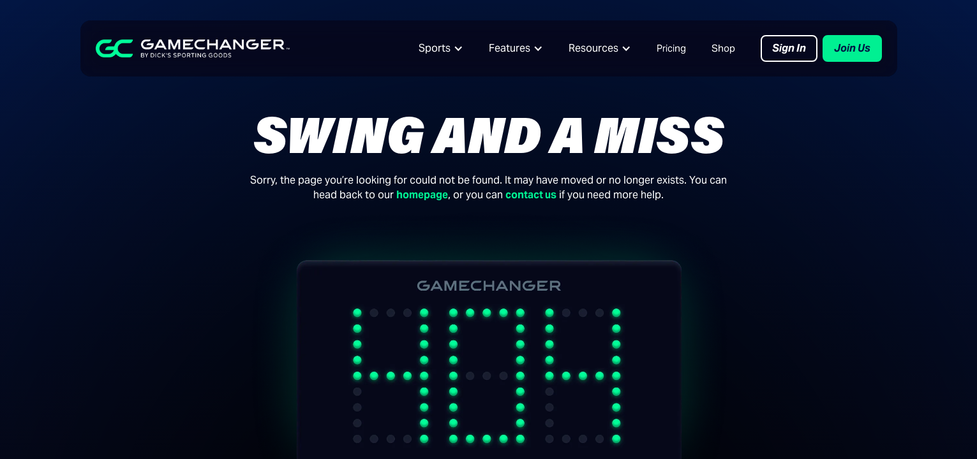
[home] (193, 48)
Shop (723, 48)
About (758, 353)
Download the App (290, 428)
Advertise (766, 403)
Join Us (852, 48)
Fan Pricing (272, 403)
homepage (422, 194)
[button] (441, 48)
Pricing (671, 48)
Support (431, 428)
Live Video (271, 353)
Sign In (789, 48)
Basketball (105, 403)
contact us (530, 194)
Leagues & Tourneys (293, 378)
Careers (762, 378)
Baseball (100, 353)
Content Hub (442, 353)
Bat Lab (430, 403)
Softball (98, 378)
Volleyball (103, 428)
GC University (443, 378)
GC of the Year (778, 428)
